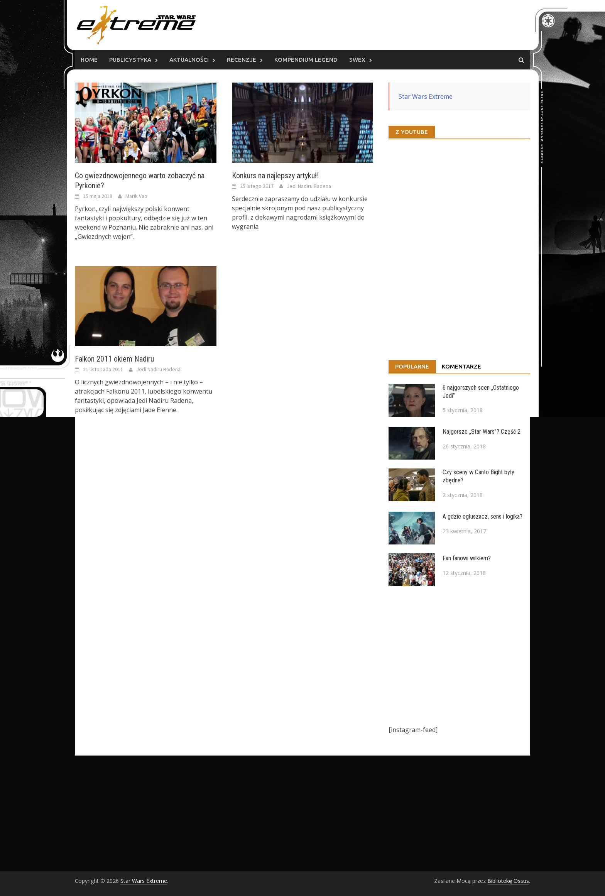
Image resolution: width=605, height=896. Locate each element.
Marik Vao (136, 196)
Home (89, 59)
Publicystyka (130, 59)
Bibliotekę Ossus (508, 880)
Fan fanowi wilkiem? (467, 558)
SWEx (357, 59)
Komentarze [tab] (461, 366)
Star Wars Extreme (426, 96)
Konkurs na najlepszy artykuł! (275, 175)
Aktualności (189, 59)
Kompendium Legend (306, 59)
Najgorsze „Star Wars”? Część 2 (482, 431)
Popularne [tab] (412, 366)
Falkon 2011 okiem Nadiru (114, 358)
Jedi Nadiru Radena (309, 186)
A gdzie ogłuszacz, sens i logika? (482, 516)
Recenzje (241, 59)
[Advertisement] (459, 656)
